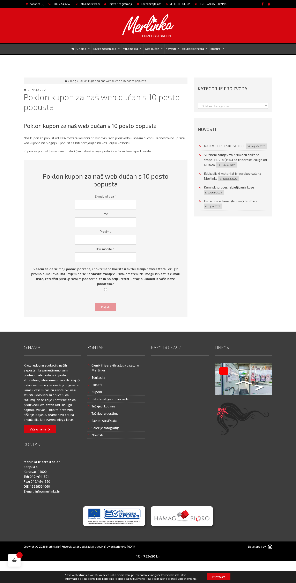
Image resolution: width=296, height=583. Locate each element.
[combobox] (233, 106)
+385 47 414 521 (60, 4)
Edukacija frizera (195, 48)
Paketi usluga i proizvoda (109, 399)
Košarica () (35, 4)
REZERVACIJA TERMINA (211, 4)
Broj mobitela (105, 249)
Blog (73, 80)
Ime (105, 214)
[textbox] (233, 106)
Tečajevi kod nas (103, 406)
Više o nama (38, 429)
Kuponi (96, 392)
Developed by (260, 546)
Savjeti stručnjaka (106, 48)
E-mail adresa (105, 196)
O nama (83, 48)
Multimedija (132, 48)
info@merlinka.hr (88, 4)
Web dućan (154, 48)
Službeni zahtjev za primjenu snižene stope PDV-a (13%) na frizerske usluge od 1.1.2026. (235, 160)
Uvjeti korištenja (116, 546)
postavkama (187, 578)
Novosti (173, 48)
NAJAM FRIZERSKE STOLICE (224, 146)
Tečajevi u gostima (104, 413)
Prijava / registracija (118, 4)
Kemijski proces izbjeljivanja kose (229, 187)
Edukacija (98, 377)
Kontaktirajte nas (149, 4)
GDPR (131, 546)
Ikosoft (96, 384)
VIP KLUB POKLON (178, 4)
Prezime (105, 231)
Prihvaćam (218, 576)
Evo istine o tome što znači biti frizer (231, 201)
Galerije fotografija (105, 428)
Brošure (217, 48)
